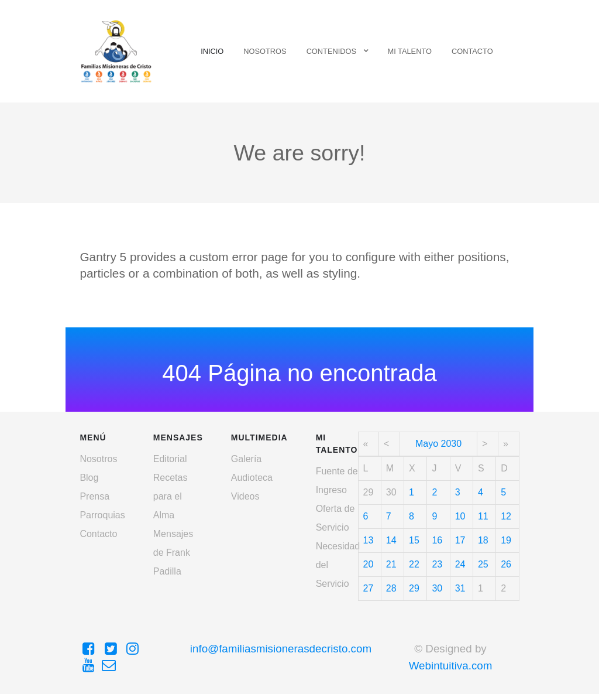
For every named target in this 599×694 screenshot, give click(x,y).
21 (391, 564)
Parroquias (102, 515)
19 (506, 540)
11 (483, 516)
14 (391, 540)
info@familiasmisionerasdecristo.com (280, 648)
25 (483, 564)
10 (460, 516)
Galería (246, 459)
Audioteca (252, 478)
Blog (89, 478)
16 (437, 540)
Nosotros (98, 459)
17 (460, 540)
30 (437, 588)
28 (391, 588)
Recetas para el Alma (170, 496)
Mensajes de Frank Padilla (173, 552)
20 (368, 564)
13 (368, 540)
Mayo (426, 444)
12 (506, 516)
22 (414, 564)
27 (368, 588)
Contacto (98, 534)
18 (483, 540)
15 (414, 540)
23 (437, 564)
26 (506, 564)
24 (460, 564)
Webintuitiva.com (451, 665)
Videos (245, 496)
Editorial (170, 459)
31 (460, 588)
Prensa (94, 496)
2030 (451, 444)
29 (414, 588)
